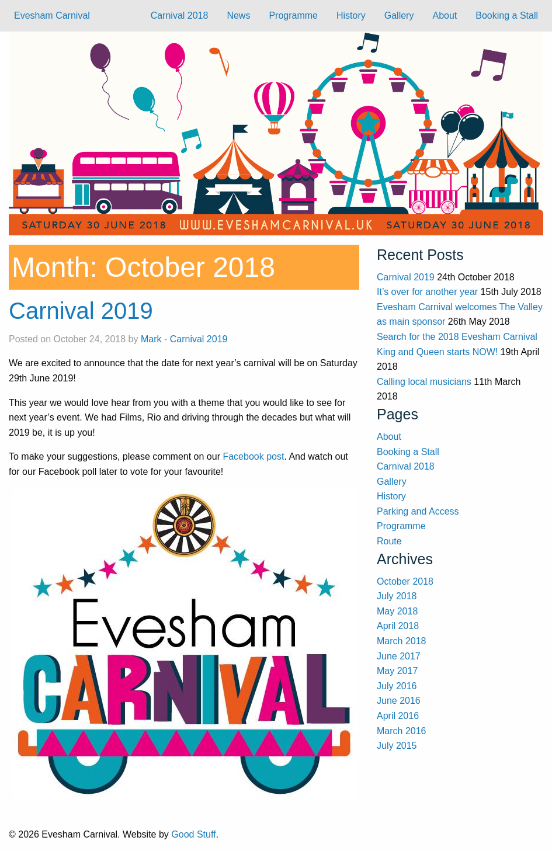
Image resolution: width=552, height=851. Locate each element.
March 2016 (401, 731)
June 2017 (399, 656)
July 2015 (397, 746)
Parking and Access (418, 511)
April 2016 (398, 716)
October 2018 (405, 581)
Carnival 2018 (180, 15)
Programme (293, 15)
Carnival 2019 (81, 311)
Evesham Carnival (52, 15)
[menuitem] (179, 16)
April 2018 (398, 626)
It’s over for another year (427, 292)
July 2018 (397, 596)
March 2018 (401, 641)
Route (389, 541)
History (351, 15)
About (444, 15)
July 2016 (397, 686)
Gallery (399, 15)
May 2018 (397, 611)
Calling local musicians (424, 382)
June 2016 (399, 701)
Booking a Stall (506, 15)
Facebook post (253, 456)
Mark (151, 339)
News (238, 15)
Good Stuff (193, 834)
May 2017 (397, 671)
